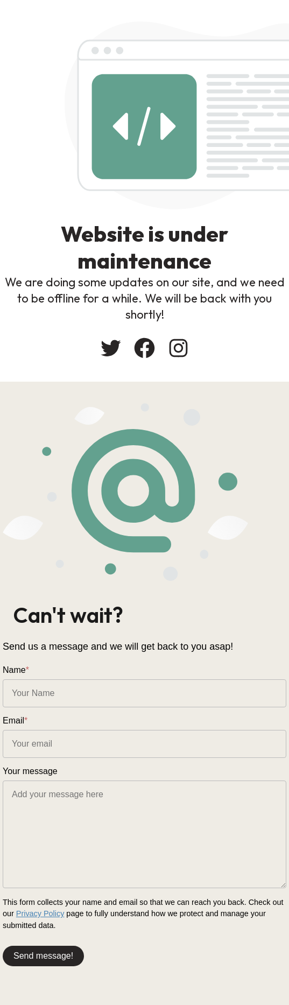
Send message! (43, 955)
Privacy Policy (40, 913)
